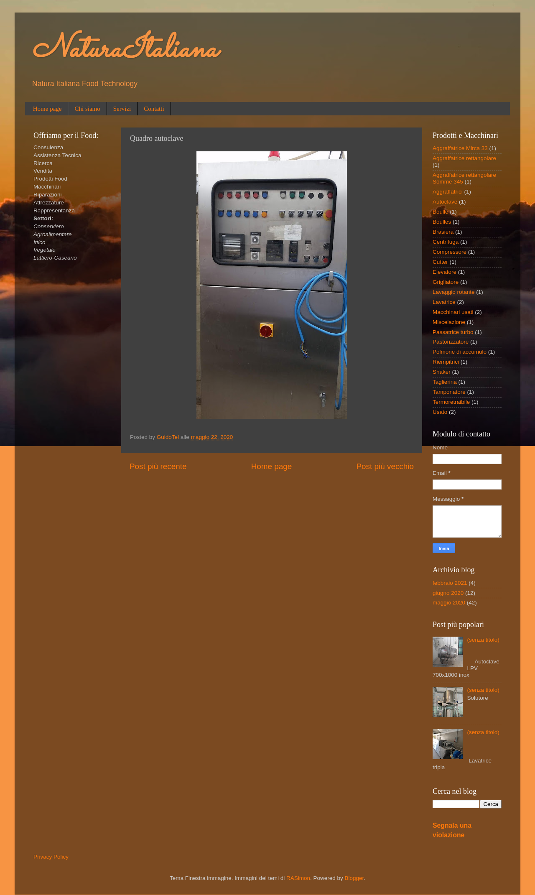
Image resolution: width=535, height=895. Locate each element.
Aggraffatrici (448, 192)
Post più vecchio (385, 466)
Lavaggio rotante (454, 292)
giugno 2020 (448, 593)
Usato (440, 412)
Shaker (442, 372)
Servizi (122, 108)
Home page (47, 108)
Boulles (442, 222)
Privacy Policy (51, 857)
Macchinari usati (453, 312)
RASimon (298, 878)
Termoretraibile (451, 402)
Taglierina (445, 382)
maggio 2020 (449, 602)
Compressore (449, 252)
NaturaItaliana (124, 50)
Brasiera (443, 232)
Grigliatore (446, 282)
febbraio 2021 (450, 583)
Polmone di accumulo (460, 352)
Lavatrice (444, 302)
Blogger (354, 878)
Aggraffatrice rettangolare (464, 158)
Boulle (440, 212)
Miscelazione (449, 322)
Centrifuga (446, 242)
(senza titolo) (483, 640)
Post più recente (158, 466)
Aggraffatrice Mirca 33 (460, 148)
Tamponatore (449, 392)
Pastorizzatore (451, 342)
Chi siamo (87, 108)
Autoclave (445, 202)
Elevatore (444, 272)
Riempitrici (446, 362)
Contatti (154, 108)
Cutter (440, 262)
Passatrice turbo (453, 332)
